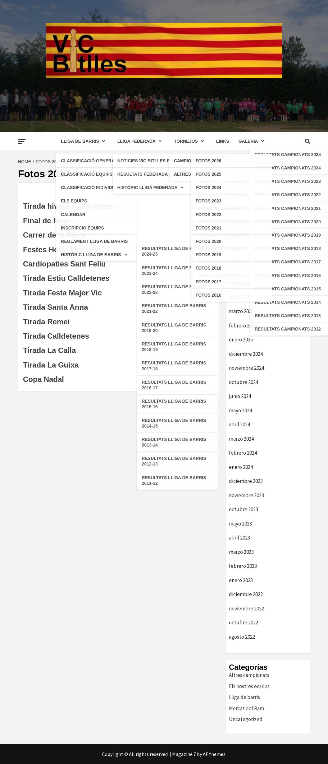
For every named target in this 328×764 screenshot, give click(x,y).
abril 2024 (239, 424)
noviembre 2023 (246, 495)
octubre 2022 (243, 622)
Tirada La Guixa (51, 365)
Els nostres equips (249, 686)
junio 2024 (240, 396)
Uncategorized (245, 719)
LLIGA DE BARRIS (84, 141)
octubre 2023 (243, 509)
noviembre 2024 (246, 367)
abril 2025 (239, 297)
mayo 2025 (240, 283)
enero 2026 (241, 226)
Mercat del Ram (246, 708)
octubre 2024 (243, 382)
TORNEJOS (190, 141)
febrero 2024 (243, 452)
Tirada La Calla (49, 350)
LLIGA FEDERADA (141, 141)
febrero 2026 (243, 212)
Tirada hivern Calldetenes (68, 206)
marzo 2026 (241, 198)
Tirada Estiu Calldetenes (66, 278)
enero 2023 (241, 580)
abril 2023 (239, 537)
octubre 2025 (243, 269)
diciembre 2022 (246, 594)
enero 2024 (241, 467)
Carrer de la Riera (54, 235)
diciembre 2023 (246, 481)
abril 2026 (239, 184)
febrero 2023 (243, 566)
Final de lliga (45, 220)
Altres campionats (249, 675)
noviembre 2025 (246, 254)
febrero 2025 (243, 325)
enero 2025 (241, 339)
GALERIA (253, 141)
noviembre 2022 (246, 608)
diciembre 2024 (246, 353)
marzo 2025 (241, 311)
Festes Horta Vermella (62, 249)
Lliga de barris (244, 697)
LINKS (222, 141)
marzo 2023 (241, 552)
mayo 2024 (240, 410)
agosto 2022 (242, 636)
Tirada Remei (46, 321)
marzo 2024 (241, 438)
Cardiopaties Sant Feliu (64, 264)
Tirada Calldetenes (56, 336)
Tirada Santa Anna (55, 307)
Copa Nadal (43, 379)
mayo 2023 (240, 523)
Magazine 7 (184, 754)
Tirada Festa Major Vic (62, 293)
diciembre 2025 (246, 240)
